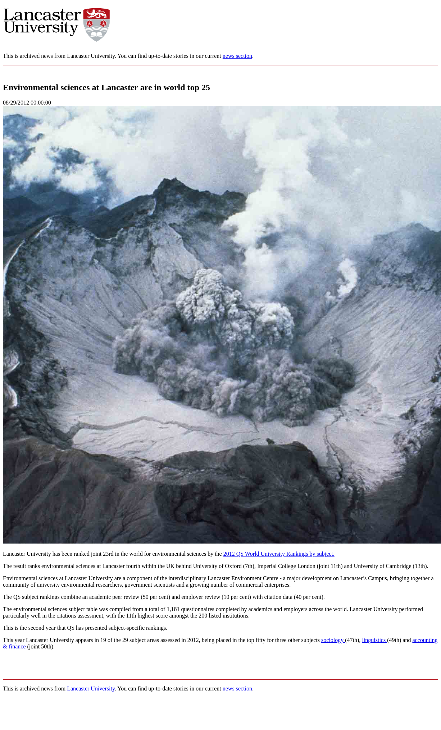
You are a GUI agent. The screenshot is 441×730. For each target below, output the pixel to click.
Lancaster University (91, 688)
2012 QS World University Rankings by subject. (279, 554)
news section (237, 56)
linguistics (374, 640)
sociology (333, 640)
